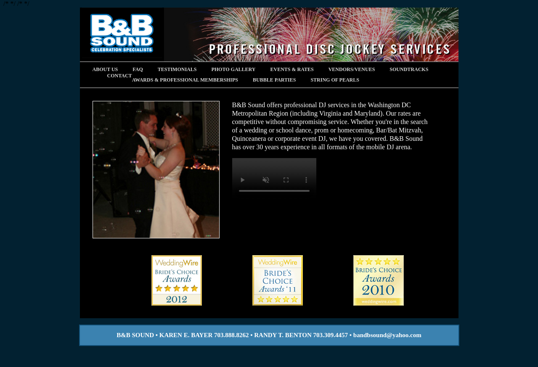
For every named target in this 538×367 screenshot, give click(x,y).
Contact (119, 76)
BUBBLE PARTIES (274, 80)
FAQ (138, 69)
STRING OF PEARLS (334, 80)
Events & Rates (292, 69)
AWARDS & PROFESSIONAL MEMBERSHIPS (185, 80)
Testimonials (177, 69)
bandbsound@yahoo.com (387, 335)
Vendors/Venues (352, 69)
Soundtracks (409, 69)
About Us (105, 69)
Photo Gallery (233, 69)
